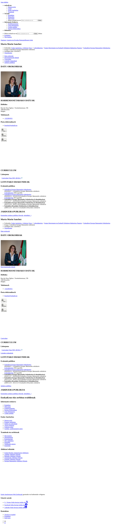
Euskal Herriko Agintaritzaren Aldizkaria (16, 453)
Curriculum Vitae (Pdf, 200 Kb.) (12, 178)
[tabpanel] (70, 81)
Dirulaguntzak (8, 437)
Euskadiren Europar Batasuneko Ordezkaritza (96, 48)
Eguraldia (7, 442)
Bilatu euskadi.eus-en (14, 20)
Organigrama (8, 53)
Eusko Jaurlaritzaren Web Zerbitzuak (11, 494)
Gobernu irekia (8, 427)
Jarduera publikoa (6, 386)
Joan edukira (4, 2)
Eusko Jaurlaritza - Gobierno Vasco (21, 48)
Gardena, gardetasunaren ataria (13, 429)
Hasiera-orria (12, 7)
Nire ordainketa (9, 441)
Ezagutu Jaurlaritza (10, 422)
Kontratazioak (8, 439)
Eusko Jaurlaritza (13, 10)
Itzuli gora (7, 518)
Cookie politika (12, 27)
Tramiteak (11, 12)
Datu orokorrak (5, 231)
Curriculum (4, 338)
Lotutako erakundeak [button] (10, 61)
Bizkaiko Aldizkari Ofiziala (12, 456)
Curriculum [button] (7, 59)
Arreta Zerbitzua (9, 425)
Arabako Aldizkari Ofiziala (12, 454)
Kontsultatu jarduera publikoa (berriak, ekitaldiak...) (16, 215)
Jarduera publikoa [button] (9, 62)
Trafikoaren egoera (10, 444)
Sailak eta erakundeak (10, 424)
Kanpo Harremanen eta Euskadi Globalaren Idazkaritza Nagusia (63, 48)
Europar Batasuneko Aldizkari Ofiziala (15, 461)
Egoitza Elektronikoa (14, 28)
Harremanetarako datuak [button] (11, 57)
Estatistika (7, 445)
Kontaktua (11, 15)
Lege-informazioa (13, 25)
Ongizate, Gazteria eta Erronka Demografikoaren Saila (17, 40)
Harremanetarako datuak (8, 267)
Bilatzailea (11, 17)
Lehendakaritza (38, 48)
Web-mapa (11, 18)
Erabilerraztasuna (13, 24)
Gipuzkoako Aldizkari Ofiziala (13, 458)
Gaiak (10, 8)
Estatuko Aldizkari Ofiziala (12, 459)
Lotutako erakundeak (7, 353)
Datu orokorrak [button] (8, 56)
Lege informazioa (9, 411)
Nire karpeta (8, 37)
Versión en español (9, 514)
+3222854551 (8, 118)
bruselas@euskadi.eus (10, 125)
